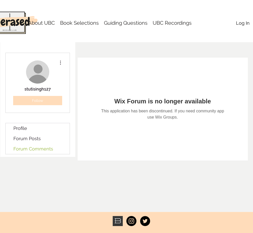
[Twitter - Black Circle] (145, 221)
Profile (20, 128)
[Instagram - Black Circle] (131, 221)
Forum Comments (33, 148)
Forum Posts (27, 138)
